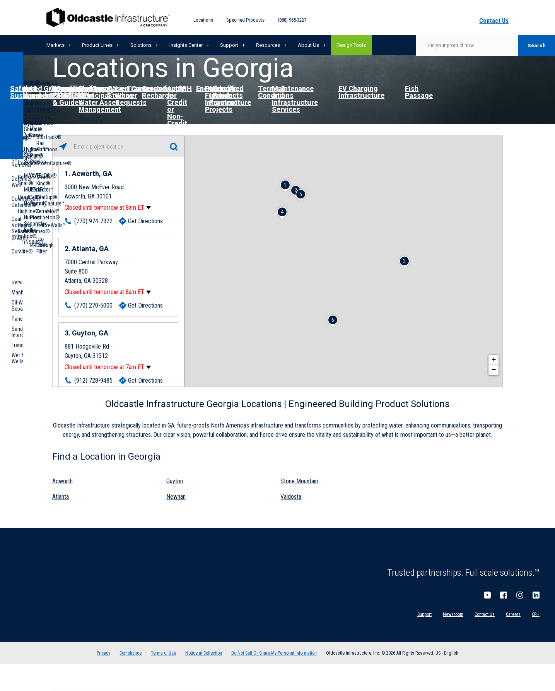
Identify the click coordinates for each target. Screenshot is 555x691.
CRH (536, 614)
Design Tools (351, 45)
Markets (55, 45)
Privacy (103, 653)
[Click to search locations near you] (63, 146)
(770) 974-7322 (93, 221)
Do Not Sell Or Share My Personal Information (274, 653)
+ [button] (494, 359)
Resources (268, 45)
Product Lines (97, 45)
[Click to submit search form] (173, 146)
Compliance (131, 653)
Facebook (503, 595)
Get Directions (145, 221)
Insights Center (186, 45)
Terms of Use (163, 653)
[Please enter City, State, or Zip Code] (118, 146)
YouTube (487, 595)
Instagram (519, 595)
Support (229, 45)
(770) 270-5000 (93, 305)
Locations (203, 20)
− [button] (494, 370)
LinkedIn (536, 595)
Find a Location (70, 90)
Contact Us (485, 614)
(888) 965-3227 (292, 20)
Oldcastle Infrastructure (108, 17)
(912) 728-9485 (93, 380)
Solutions (141, 45)
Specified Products (245, 20)
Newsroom (453, 614)
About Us (308, 45)
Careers (513, 614)
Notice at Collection (203, 653)
